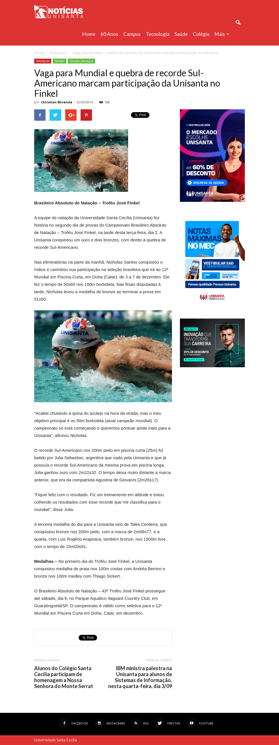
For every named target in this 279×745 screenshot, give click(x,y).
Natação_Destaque (81, 61)
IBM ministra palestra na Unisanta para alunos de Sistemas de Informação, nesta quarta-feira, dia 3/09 (140, 677)
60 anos (109, 34)
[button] (238, 23)
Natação (59, 61)
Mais (222, 34)
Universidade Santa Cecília (55, 740)
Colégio (201, 34)
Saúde (181, 34)
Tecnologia (157, 34)
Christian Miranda (56, 102)
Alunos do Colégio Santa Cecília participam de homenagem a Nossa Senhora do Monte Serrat (63, 677)
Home (88, 34)
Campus (132, 34)
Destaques (43, 61)
